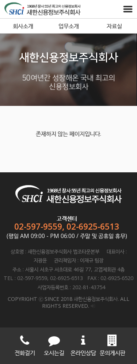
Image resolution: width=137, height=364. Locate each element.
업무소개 (68, 26)
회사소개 (23, 26)
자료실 (114, 26)
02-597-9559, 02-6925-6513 (66, 226)
